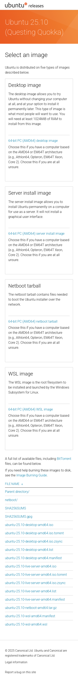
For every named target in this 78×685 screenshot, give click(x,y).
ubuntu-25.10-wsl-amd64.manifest (30, 616)
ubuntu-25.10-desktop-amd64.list (29, 550)
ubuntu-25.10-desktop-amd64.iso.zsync (33, 541)
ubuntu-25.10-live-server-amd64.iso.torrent (36, 575)
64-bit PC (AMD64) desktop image (33, 141)
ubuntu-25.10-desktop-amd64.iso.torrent (34, 533)
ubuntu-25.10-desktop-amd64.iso (29, 525)
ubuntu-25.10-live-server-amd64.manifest (35, 599)
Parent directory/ (17, 492)
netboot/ (11, 500)
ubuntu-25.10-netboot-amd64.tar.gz (31, 608)
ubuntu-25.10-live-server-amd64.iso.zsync (35, 583)
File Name (12, 484)
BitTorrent (64, 459)
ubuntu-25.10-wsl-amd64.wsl (26, 624)
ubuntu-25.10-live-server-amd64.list (30, 591)
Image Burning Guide (31, 475)
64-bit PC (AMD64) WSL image (30, 409)
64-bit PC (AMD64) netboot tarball (32, 321)
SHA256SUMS (15, 508)
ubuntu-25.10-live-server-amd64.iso (30, 566)
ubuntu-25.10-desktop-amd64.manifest (33, 558)
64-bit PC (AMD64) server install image (36, 234)
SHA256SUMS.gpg (18, 517)
